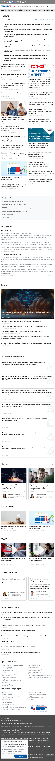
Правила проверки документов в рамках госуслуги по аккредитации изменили (13, 186)
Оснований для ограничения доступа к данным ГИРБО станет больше (13, 146)
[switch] (15, 6)
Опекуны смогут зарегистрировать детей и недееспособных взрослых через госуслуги (26, 35)
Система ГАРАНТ (6, 669)
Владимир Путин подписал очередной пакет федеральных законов (25, 55)
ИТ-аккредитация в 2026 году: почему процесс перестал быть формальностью (12, 487)
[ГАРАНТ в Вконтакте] (7, 2)
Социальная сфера (48, 10)
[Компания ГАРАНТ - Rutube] (23, 2)
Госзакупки (5, 217)
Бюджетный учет (15, 158)
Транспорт (41, 125)
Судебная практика (7, 10)
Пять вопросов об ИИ (7, 641)
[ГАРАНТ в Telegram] (15, 2)
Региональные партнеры (35, 692)
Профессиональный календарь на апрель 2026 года (11, 178)
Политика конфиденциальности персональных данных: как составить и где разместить (27, 313)
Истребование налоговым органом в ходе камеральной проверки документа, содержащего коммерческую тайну (26, 447)
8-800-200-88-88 (5, 718)
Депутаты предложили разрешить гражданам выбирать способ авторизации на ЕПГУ (24, 40)
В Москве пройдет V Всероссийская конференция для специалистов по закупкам (26, 612)
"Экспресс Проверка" (7, 685)
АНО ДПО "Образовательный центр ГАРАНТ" (40, 675)
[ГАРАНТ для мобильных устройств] (5, 2)
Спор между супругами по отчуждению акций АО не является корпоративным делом (13, 66)
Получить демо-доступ (34, 672)
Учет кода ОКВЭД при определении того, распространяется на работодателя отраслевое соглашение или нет (26, 405)
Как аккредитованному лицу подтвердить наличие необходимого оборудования (12, 128)
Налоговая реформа (8, 214)
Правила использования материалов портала (13, 707)
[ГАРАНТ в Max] (12, 2)
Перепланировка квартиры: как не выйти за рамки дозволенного (21, 331)
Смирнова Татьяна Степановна (16, 592)
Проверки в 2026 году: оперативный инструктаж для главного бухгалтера (13, 581)
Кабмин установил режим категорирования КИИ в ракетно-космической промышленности (38, 164)
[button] (49, 2)
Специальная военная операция (12, 201)
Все (36, 19)
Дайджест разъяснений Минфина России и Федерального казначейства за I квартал (41, 94)
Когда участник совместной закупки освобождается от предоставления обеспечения (12, 95)
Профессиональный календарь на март (15, 211)
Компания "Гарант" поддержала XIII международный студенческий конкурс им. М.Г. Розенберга (26, 618)
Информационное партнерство (10, 706)
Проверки (13, 132)
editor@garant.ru (27, 723)
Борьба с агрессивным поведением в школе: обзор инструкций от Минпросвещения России (41, 487)
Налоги (4, 385)
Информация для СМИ (8, 704)
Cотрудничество (32, 696)
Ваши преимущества (34, 665)
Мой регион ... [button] (51, 275)
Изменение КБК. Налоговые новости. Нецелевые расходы (40, 560)
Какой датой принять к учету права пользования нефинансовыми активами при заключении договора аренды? (26, 433)
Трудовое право (6, 413)
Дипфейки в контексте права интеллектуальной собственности (21, 321)
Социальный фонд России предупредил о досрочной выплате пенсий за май (27, 25)
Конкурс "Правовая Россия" (35, 697)
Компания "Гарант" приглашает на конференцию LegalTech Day (21, 652)
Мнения (4, 464)
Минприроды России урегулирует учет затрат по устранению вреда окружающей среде (13, 138)
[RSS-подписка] (26, 2)
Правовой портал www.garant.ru (10, 674)
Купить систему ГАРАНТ (34, 670)
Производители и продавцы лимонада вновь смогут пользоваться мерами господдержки (40, 181)
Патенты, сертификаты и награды (11, 696)
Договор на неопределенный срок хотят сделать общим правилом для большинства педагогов (13, 76)
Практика (34, 10)
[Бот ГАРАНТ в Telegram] (18, 2)
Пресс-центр (4, 701)
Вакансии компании (7, 697)
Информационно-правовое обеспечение (12, 665)
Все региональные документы (8, 275)
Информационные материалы (36, 669)
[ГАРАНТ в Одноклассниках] (21, 2)
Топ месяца (49, 19)
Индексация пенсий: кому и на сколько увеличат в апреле (13, 527)
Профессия (14, 80)
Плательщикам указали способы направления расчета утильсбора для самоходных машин (40, 121)
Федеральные (6, 230)
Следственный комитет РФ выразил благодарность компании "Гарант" (23, 636)
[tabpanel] (27, 41)
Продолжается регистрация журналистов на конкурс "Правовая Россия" (23, 625)
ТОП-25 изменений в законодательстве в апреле (17, 208)
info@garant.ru (50, 754)
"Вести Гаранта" (6, 675)
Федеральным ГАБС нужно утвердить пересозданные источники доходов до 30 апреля (14, 155)
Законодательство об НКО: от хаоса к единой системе (13, 560)
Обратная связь (6, 699)
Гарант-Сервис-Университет (34, 757)
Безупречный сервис (7, 667)
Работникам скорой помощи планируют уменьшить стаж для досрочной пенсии (40, 103)
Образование (12, 123)
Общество (38, 89)
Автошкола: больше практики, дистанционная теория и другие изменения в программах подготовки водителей (25, 337)
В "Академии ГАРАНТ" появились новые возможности (18, 630)
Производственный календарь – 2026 (14, 205)
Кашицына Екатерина (14, 494)
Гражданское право (7, 399)
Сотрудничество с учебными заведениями (39, 677)
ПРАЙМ (4, 672)
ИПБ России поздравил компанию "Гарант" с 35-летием (18, 647)
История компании (7, 694)
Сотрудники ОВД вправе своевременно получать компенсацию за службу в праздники (13, 85)
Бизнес (28, 10)
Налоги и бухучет (19, 10)
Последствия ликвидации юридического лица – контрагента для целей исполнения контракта (24, 419)
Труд (40, 10)
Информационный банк (34, 667)
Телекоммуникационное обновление (38, 674)
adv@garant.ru (30, 726)
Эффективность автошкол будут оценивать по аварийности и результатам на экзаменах (28, 30)
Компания (3, 692)
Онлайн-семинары (9, 572)
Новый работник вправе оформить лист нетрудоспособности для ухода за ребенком (28, 45)
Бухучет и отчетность (8, 371)
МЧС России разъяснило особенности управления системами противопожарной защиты (40, 154)
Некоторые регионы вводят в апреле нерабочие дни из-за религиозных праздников (27, 50)
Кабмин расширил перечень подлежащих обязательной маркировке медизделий (40, 111)
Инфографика (7, 506)
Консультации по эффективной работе (12, 679)
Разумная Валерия (41, 494)
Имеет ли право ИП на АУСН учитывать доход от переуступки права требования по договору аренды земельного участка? (23, 363)
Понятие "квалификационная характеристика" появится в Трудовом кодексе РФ (26, 59)
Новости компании (7, 702)
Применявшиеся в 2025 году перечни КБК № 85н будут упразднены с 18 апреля (41, 172)
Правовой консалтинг (8, 670)
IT (39, 168)
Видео (4, 538)
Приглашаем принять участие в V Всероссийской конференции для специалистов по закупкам (38, 145)
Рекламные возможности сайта (43, 726)
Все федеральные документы (8, 251)
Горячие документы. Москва (11, 255)
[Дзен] (10, 2)
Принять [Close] (21, 756)
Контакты (31, 699)
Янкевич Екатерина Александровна (41, 592)
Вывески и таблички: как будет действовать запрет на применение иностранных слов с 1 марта (26, 344)
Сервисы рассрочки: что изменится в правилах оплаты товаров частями (24, 326)
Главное (41, 19)
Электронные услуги (7, 684)
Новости (5, 16)
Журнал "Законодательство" (9, 677)
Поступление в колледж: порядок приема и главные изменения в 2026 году (12, 119)
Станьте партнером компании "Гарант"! (39, 694)
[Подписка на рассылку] (2, 2)
